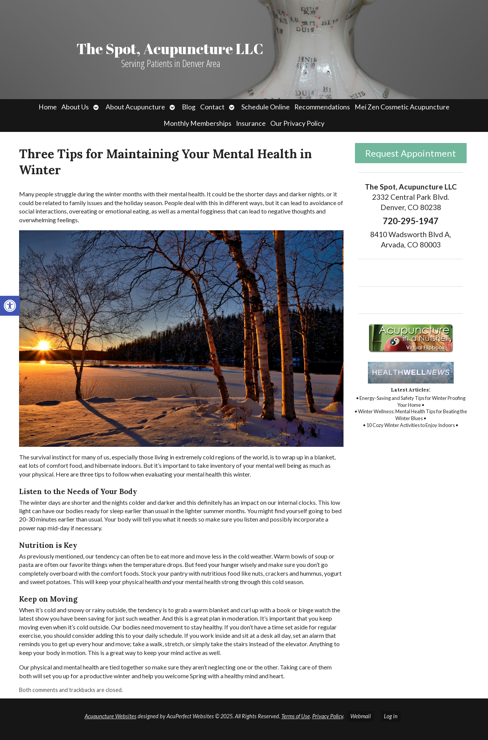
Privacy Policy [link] (327, 716)
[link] (10, 306)
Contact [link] (212, 107)
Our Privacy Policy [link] (297, 123)
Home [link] (48, 107)
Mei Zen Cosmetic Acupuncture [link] (402, 107)
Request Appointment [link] (410, 153)
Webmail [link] (360, 716)
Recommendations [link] (322, 107)
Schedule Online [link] (265, 107)
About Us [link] (75, 107)
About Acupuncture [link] (135, 107)
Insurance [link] (251, 123)
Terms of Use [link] (295, 716)
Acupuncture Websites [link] (110, 716)
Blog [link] (189, 107)
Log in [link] (391, 716)
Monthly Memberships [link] (197, 123)
